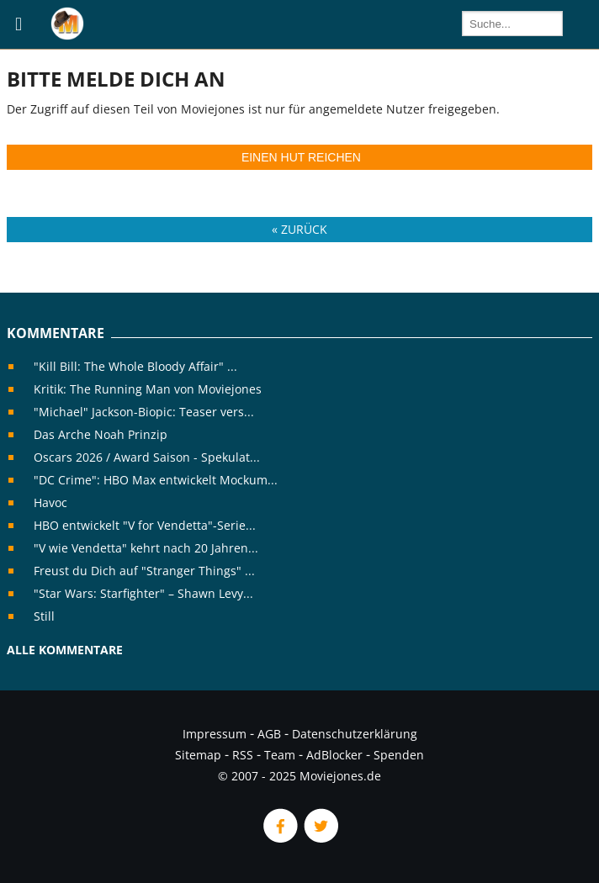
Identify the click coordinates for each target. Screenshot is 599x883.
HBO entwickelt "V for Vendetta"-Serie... (145, 525)
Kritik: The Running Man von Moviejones (148, 389)
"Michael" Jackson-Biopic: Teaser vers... (144, 412)
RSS (242, 755)
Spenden (399, 755)
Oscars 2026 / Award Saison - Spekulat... (147, 457)
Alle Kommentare (65, 650)
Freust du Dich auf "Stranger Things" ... (144, 571)
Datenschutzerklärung (354, 734)
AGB (269, 734)
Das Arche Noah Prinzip (100, 434)
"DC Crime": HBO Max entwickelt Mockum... (156, 480)
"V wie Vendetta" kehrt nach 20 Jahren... (146, 548)
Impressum (214, 734)
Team (279, 755)
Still (44, 616)
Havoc (50, 502)
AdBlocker (334, 755)
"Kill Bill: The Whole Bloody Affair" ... (135, 366)
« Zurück (299, 229)
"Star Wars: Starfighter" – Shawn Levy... (143, 593)
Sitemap (198, 755)
